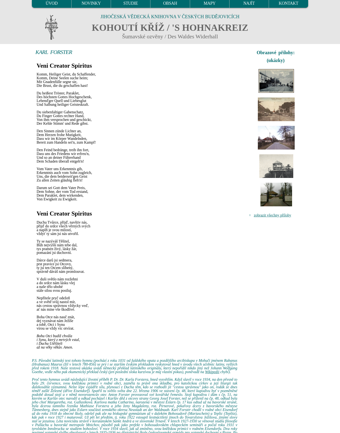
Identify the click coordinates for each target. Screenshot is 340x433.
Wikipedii (212, 372)
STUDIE (130, 3)
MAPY (209, 3)
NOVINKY (91, 3)
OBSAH (170, 3)
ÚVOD (51, 3)
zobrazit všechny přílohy (272, 215)
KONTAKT (288, 3)
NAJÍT (249, 3)
